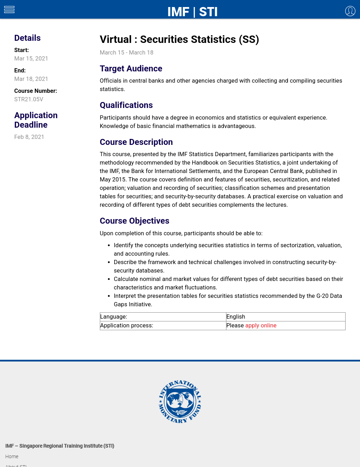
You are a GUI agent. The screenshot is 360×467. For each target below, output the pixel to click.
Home (11, 456)
